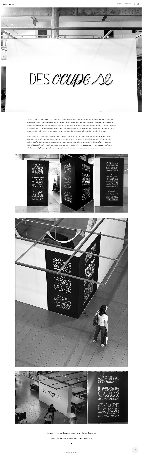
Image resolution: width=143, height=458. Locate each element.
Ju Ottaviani (8, 4)
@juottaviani (91, 433)
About (128, 4)
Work (119, 4)
